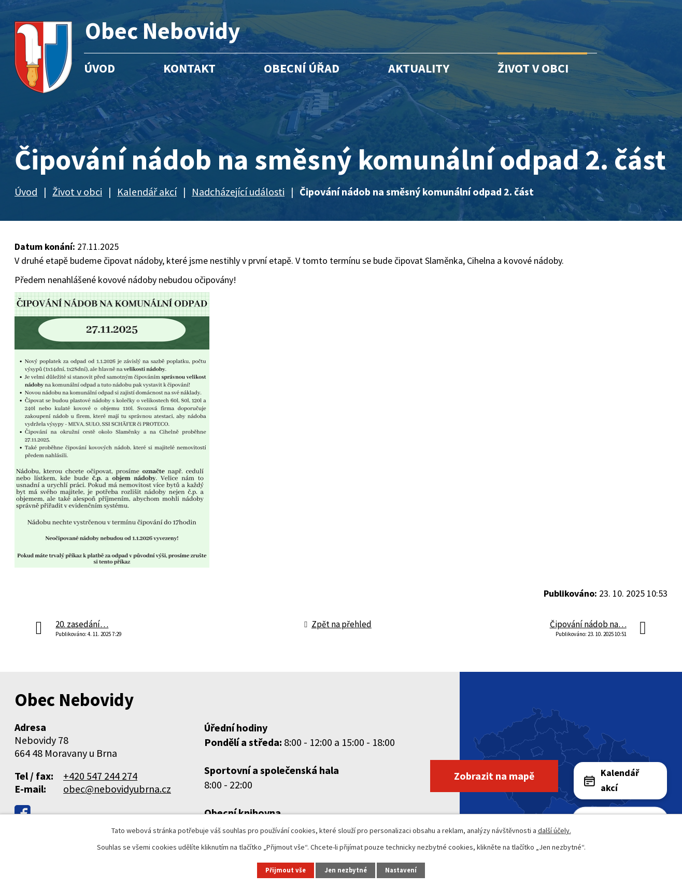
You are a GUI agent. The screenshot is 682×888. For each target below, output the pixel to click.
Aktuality (418, 68)
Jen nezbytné (345, 870)
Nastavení (401, 870)
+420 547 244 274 (100, 775)
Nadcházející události (238, 191)
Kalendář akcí (147, 191)
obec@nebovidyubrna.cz (117, 788)
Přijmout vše (285, 870)
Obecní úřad (301, 68)
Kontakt (189, 68)
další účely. (554, 830)
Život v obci (533, 68)
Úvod (99, 68)
